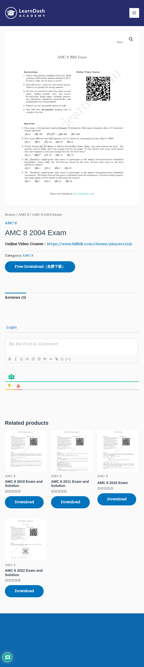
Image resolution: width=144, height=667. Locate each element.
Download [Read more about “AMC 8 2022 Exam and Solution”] (24, 591)
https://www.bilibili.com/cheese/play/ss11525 (89, 244)
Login (11, 327)
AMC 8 (23, 214)
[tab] (15, 298)
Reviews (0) (15, 297)
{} (62, 359)
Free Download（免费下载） (40, 266)
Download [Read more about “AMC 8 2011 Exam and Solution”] (70, 502)
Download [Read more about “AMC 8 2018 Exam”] (116, 499)
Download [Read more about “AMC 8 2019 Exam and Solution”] (24, 502)
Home (10, 214)
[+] (68, 359)
